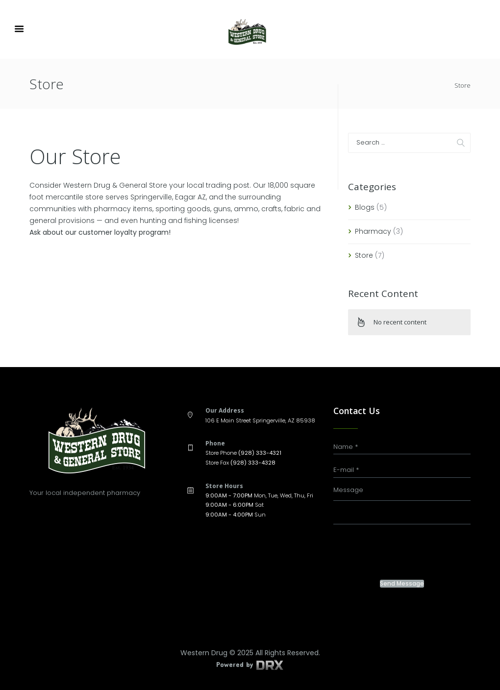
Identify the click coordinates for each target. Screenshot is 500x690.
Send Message (402, 584)
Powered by (250, 664)
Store (364, 255)
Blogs (365, 207)
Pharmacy (373, 231)
